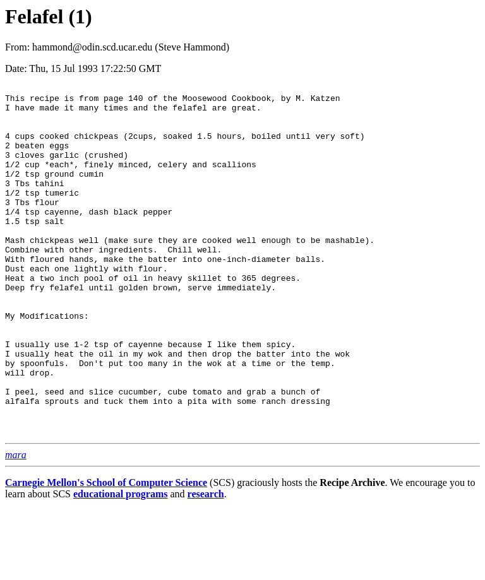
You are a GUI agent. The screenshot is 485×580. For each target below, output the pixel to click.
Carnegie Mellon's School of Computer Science (106, 552)
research (206, 564)
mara (16, 524)
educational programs (120, 564)
